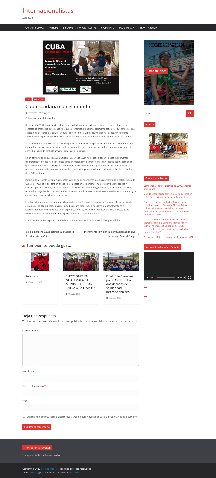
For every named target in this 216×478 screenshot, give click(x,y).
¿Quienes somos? (34, 27)
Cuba (28, 99)
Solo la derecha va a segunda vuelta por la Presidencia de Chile (48, 234)
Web (24, 400)
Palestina (31, 276)
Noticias (53, 27)
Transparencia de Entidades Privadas (41, 455)
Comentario (30, 330)
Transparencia (148, 27)
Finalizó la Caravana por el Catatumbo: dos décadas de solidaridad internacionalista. (120, 284)
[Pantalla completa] (189, 277)
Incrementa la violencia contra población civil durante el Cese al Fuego (111, 234)
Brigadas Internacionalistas (79, 27)
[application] (169, 266)
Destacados (39, 99)
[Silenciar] (184, 277)
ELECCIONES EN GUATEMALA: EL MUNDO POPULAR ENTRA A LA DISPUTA (81, 282)
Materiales (125, 27)
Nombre (28, 371)
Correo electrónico (34, 386)
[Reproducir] (147, 277)
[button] (133, 28)
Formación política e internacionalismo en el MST (168, 237)
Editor (48, 112)
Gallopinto (107, 27)
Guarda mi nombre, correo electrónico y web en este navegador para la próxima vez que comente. (82, 416)
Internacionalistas (48, 10)
